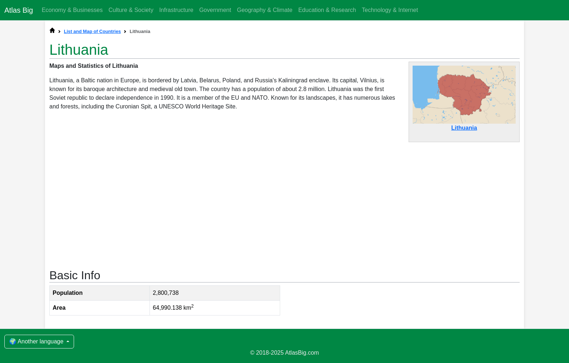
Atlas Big (18, 10)
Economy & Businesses (72, 10)
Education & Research (327, 10)
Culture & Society (131, 10)
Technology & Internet (390, 10)
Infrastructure (176, 10)
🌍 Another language (37, 341)
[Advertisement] (284, 201)
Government (215, 10)
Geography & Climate (264, 10)
